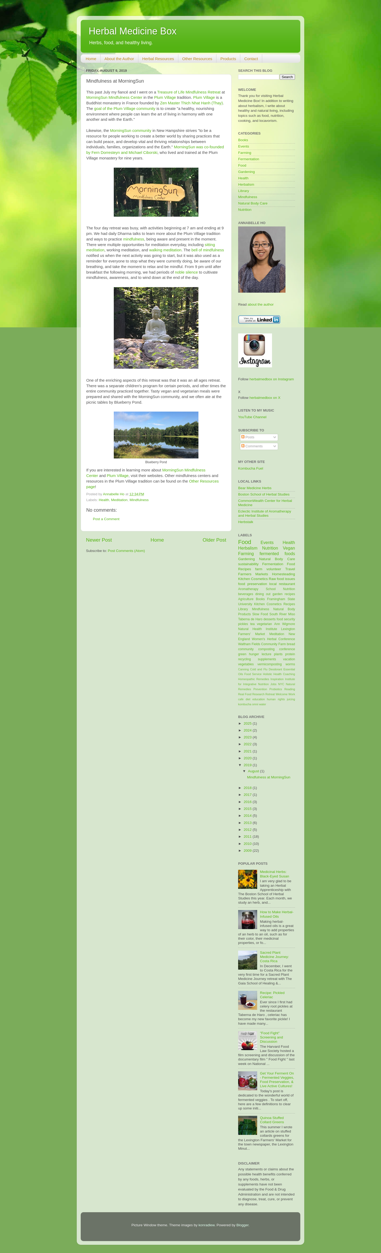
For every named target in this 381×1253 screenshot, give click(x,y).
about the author (261, 304)
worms (290, 664)
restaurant (287, 584)
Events (243, 146)
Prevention (260, 689)
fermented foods (277, 553)
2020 (248, 758)
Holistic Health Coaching (279, 674)
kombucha (244, 704)
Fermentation (248, 159)
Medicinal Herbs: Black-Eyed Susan (274, 874)
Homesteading (283, 574)
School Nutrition (280, 589)
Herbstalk (245, 522)
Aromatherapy (248, 589)
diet (248, 699)
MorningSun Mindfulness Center (114, 97)
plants (278, 654)
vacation (289, 659)
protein (290, 654)
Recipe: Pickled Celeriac (272, 995)
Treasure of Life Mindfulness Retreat (189, 92)
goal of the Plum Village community (125, 108)
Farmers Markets (253, 574)
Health (104, 500)
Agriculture (245, 599)
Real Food (244, 694)
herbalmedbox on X (265, 398)
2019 (248, 765)
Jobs (273, 684)
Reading (289, 689)
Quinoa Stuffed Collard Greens (272, 1120)
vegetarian (264, 624)
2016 (248, 802)
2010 (248, 844)
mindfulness (133, 239)
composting (266, 649)
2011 (248, 837)
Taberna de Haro (250, 619)
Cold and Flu (258, 669)
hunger (254, 654)
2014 (248, 816)
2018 (248, 788)
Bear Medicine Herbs (254, 488)
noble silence (186, 272)
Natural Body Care (252, 203)
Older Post (214, 540)
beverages (245, 594)
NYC (281, 684)
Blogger (243, 1225)
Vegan (289, 548)
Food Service (252, 674)
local (273, 584)
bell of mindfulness (207, 250)
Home (91, 58)
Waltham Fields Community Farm (262, 644)
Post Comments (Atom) (126, 551)
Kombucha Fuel (250, 468)
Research (258, 694)
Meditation (119, 500)
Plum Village (165, 97)
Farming (244, 153)
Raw (272, 579)
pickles (243, 624)
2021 (248, 751)
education (258, 699)
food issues (286, 579)
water (262, 704)
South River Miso (282, 614)
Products (228, 58)
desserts (270, 619)
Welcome (282, 694)
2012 (248, 830)
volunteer (273, 569)
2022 (248, 744)
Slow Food (260, 614)
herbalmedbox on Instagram (272, 379)
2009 (248, 851)
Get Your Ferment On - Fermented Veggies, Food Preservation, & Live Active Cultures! (277, 1079)
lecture (266, 654)
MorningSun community (130, 130)
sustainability (248, 564)
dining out (262, 594)
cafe (240, 699)
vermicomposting (269, 664)
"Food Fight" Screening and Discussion (271, 1037)
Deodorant (275, 669)
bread (291, 644)
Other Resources (197, 58)
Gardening (246, 172)
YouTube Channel (252, 417)
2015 (248, 809)
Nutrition (244, 210)
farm (258, 569)
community (246, 649)
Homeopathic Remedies (253, 679)
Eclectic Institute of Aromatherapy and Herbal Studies (264, 513)
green (242, 654)
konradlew (206, 1225)
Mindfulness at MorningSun (269, 777)
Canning (243, 669)
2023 (248, 737)
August (254, 771)
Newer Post (99, 540)
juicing (291, 699)
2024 (248, 730)
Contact (251, 58)
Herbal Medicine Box (132, 31)
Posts (248, 437)
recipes (290, 594)
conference (287, 649)
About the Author (119, 58)
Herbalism (246, 184)
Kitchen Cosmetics (253, 579)
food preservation (252, 584)
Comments (252, 446)
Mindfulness (139, 500)
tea (252, 624)
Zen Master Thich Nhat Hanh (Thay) (191, 103)
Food (242, 165)
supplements (267, 659)
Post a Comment (106, 519)
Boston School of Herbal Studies (263, 494)
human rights (276, 699)
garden (278, 594)
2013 (248, 823)
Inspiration (277, 679)
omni (255, 704)
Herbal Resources (158, 58)
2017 (248, 795)
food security (286, 619)
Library (243, 191)
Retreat (270, 694)
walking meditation (165, 250)
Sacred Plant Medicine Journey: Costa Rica (274, 957)
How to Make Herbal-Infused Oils (276, 914)
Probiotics (275, 689)
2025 (248, 723)
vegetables (246, 664)
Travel (290, 569)
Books (243, 140)
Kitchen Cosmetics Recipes (274, 604)
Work (291, 694)
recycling (244, 659)
